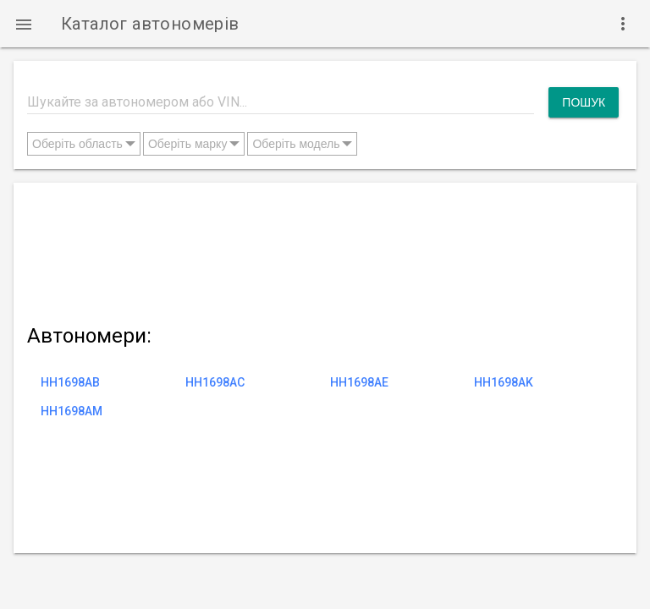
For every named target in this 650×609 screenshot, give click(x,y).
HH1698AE (359, 382)
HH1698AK (503, 382)
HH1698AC (215, 382)
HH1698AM (71, 411)
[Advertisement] (323, 250)
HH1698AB (70, 382)
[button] (23, 23)
